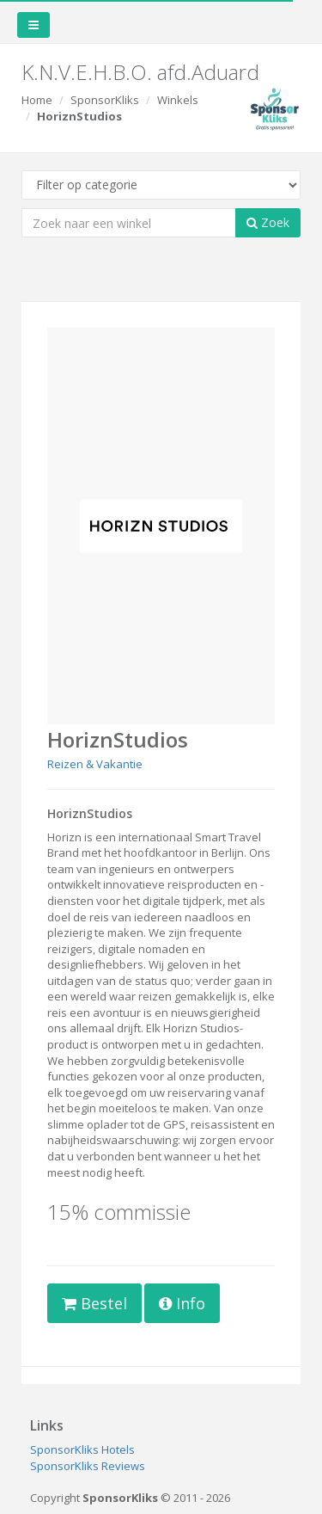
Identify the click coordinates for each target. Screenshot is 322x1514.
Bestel (94, 1303)
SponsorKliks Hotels (82, 1449)
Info (182, 1303)
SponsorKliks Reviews (87, 1466)
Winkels (177, 100)
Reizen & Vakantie (95, 764)
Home (36, 100)
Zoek (267, 222)
